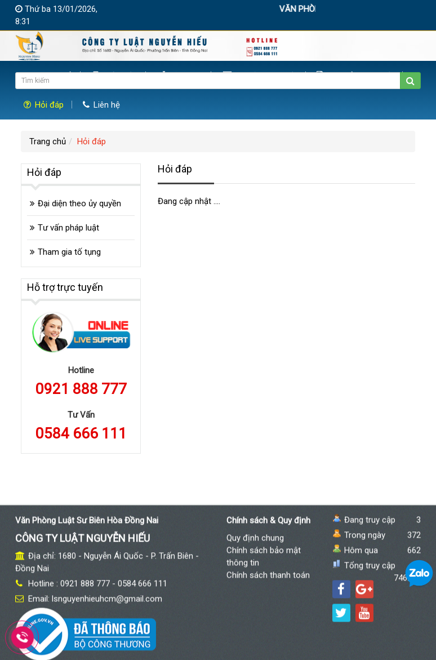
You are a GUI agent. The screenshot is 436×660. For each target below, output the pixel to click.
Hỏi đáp (44, 105)
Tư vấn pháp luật (68, 228)
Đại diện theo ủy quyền (79, 203)
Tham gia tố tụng (69, 252)
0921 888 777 (81, 388)
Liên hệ (101, 105)
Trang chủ (47, 141)
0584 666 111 (81, 433)
